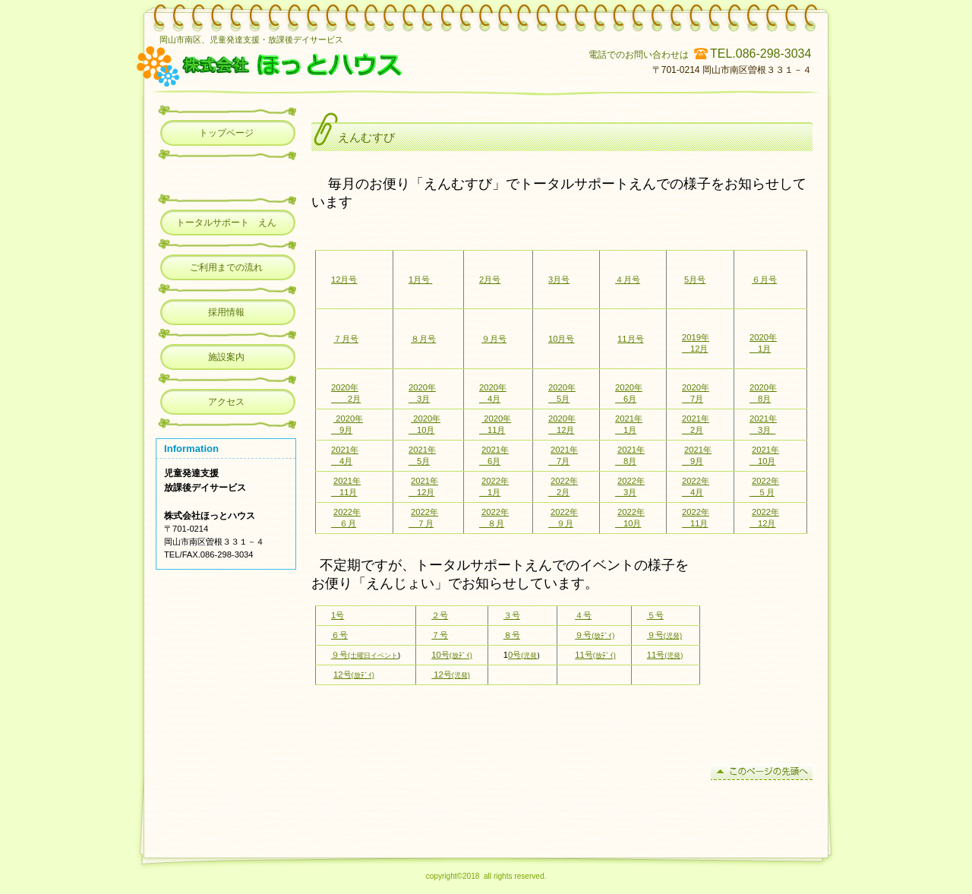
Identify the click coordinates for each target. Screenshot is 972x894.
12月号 (344, 279)
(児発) (673, 636)
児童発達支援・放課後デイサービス (351, 64)
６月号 (764, 279)
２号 (439, 615)
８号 (511, 635)
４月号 (627, 279)
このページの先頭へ (762, 772)
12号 (353, 674)
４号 (583, 615)
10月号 (561, 338)
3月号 (559, 279)
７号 (439, 635)
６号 (339, 635)
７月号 (345, 338)
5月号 (694, 279)
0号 (522, 654)
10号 (451, 654)
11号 (595, 654)
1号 (337, 615)
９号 (594, 635)
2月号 (489, 279)
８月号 (423, 338)
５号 (655, 615)
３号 (511, 615)
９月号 (494, 338)
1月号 (420, 279)
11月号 (630, 338)
